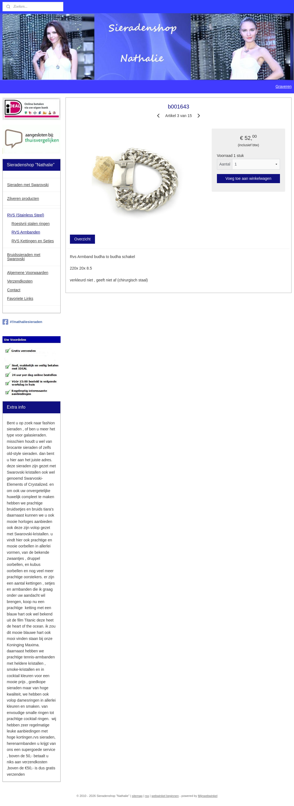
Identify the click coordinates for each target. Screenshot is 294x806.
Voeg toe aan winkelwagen (248, 178)
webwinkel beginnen (165, 795)
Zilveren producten (23, 198)
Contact (13, 290)
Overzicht (82, 239)
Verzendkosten (20, 281)
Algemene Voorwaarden (27, 272)
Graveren (284, 86)
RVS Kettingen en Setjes (33, 241)
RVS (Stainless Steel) (25, 215)
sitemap (137, 795)
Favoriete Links (20, 298)
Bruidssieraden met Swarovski (23, 257)
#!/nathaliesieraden (22, 322)
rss (147, 795)
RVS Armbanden (26, 232)
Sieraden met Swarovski (28, 185)
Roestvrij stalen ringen (31, 223)
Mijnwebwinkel (207, 795)
